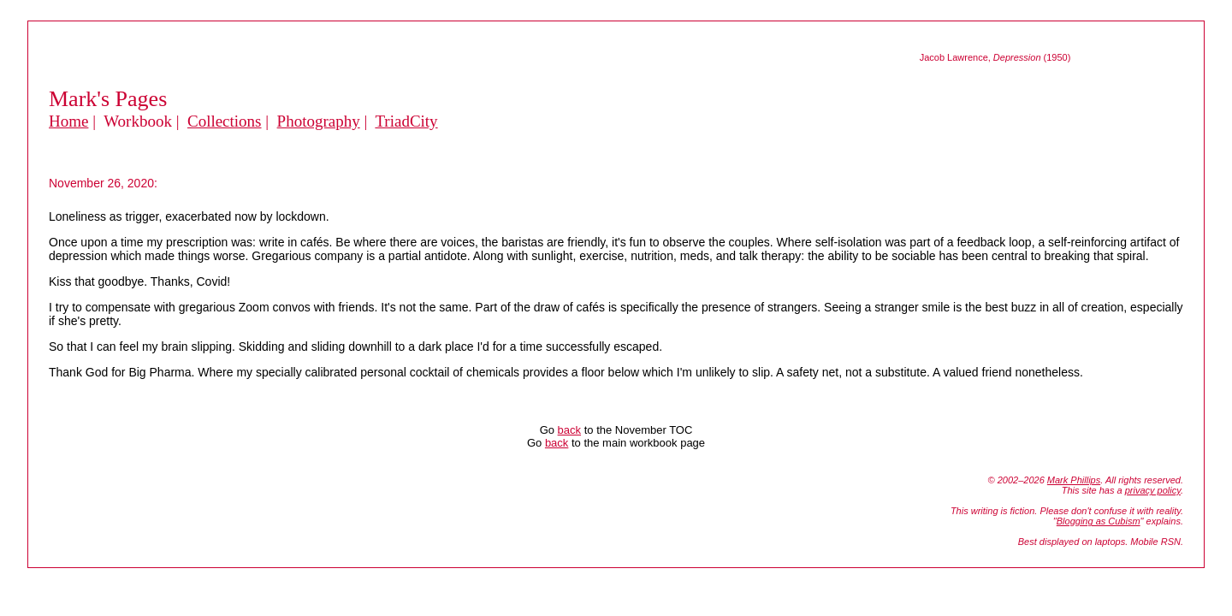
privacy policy (1153, 490)
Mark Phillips (1073, 480)
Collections (224, 121)
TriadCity (406, 121)
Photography (318, 121)
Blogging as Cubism (1098, 521)
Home (68, 121)
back (569, 430)
